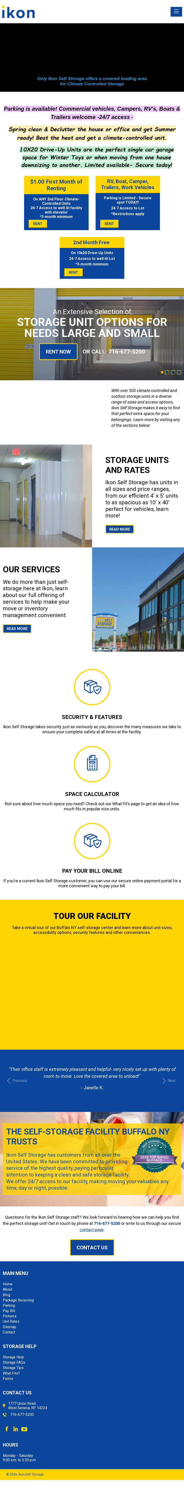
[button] (16, 1081)
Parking (9, 1305)
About (7, 1289)
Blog (6, 1295)
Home (7, 1284)
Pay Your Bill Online (92, 871)
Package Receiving (18, 1300)
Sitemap (9, 1327)
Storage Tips (13, 1368)
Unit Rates (11, 1321)
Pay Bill (9, 1311)
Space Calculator (92, 794)
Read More (119, 529)
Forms (8, 1378)
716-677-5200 (127, 351)
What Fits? (11, 1373)
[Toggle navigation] (176, 12)
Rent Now (58, 352)
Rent (38, 224)
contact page (92, 1229)
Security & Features (92, 717)
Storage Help (13, 1357)
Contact (9, 1332)
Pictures (9, 1316)
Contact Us (92, 1247)
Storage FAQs (14, 1362)
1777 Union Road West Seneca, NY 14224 (27, 1405)
